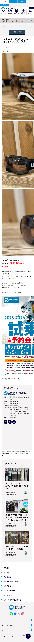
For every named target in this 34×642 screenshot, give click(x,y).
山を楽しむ (7, 586)
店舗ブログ (23, 13)
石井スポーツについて (11, 581)
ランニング (21, 1)
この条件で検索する (17, 32)
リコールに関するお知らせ (12, 600)
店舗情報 (10, 13)
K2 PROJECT (8, 595)
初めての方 (16, 13)
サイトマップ (5, 620)
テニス (4, 4)
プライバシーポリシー (8, 625)
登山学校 (30, 13)
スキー (13, 1)
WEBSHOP (3, 13)
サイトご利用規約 (7, 630)
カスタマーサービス (10, 590)
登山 (4, 1)
